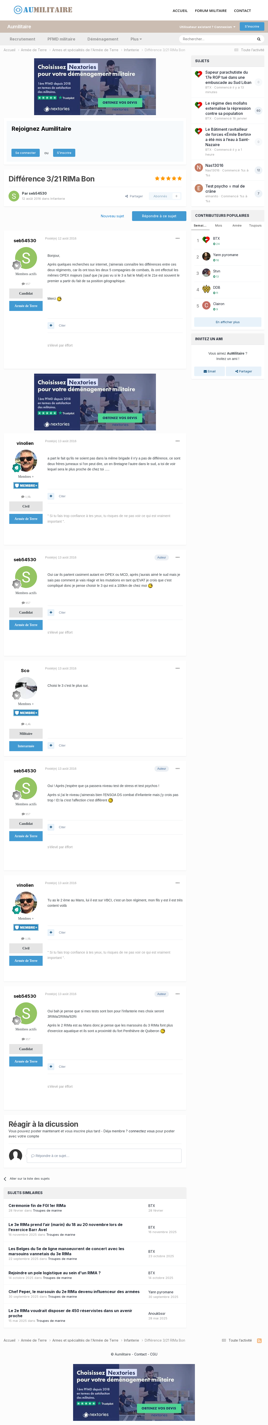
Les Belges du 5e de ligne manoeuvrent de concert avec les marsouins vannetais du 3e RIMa (66, 1250)
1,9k (26, 496)
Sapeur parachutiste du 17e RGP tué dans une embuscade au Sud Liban (228, 76)
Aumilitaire (19, 26)
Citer (62, 325)
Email (210, 370)
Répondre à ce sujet (159, 215)
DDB (216, 286)
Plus (136, 38)
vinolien (25, 442)
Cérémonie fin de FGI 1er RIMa (37, 1204)
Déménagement (102, 38)
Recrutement (22, 38)
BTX (151, 1205)
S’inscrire (252, 26)
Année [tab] (237, 225)
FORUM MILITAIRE (211, 10)
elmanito (211, 195)
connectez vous (142, 1130)
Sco (25, 669)
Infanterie (57, 197)
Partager (134, 195)
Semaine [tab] (200, 225)
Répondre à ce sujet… (50, 1155)
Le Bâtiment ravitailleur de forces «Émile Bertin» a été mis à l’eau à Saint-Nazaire (228, 136)
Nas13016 (214, 164)
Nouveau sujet (112, 215)
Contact (140, 1353)
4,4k (26, 723)
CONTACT (242, 10)
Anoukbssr (156, 1313)
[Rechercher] (205, 38)
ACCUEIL (180, 10)
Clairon (218, 303)
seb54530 (38, 192)
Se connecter (25, 152)
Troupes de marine (47, 1209)
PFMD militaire (61, 38)
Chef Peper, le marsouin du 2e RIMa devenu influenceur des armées (74, 1290)
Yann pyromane (160, 1291)
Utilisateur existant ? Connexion (207, 26)
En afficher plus (228, 321)
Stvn (216, 270)
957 (26, 283)
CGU (153, 1353)
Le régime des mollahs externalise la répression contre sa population (228, 107)
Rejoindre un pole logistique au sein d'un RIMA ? (55, 1271)
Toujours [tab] (255, 225)
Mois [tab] (218, 225)
